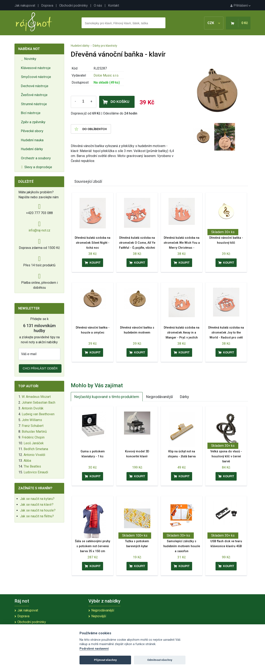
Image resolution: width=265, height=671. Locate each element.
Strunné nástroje (34, 104)
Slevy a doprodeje (36, 167)
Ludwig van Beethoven (38, 414)
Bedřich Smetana (36, 449)
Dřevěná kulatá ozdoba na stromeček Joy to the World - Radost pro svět (226, 332)
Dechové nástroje (34, 86)
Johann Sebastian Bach (38, 402)
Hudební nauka (32, 140)
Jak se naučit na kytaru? (37, 499)
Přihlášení (240, 5)
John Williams (32, 420)
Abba (27, 461)
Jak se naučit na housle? (37, 510)
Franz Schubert (32, 426)
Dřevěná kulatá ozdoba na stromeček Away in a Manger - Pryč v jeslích (181, 332)
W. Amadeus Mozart (36, 397)
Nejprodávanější (159, 397)
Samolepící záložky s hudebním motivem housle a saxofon (181, 546)
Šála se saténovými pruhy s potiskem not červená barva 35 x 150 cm (92, 546)
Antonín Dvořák (32, 408)
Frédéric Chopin (33, 437)
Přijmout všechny (105, 659)
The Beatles (32, 466)
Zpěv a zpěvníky (33, 122)
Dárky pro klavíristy (105, 45)
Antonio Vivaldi (34, 455)
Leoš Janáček (34, 443)
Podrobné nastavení (94, 648)
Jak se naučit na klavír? (36, 505)
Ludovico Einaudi (36, 472)
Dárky (184, 397)
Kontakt (113, 5)
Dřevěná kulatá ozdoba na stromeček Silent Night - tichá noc (92, 243)
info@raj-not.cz (39, 230)
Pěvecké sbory (32, 131)
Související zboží (88, 181)
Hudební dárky (32, 149)
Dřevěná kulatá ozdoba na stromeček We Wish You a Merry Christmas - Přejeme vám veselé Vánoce (182, 247)
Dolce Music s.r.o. (106, 75)
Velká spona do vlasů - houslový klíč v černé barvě (226, 456)
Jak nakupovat (24, 5)
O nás (98, 5)
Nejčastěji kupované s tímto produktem (106, 397)
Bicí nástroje (30, 113)
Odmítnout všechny (159, 659)
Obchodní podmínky (73, 5)
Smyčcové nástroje (36, 77)
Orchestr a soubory (36, 158)
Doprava (47, 5)
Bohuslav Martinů (34, 432)
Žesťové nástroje (34, 95)
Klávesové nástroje (36, 68)
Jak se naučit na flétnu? (37, 516)
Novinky (28, 59)
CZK (213, 23)
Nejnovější (98, 616)
